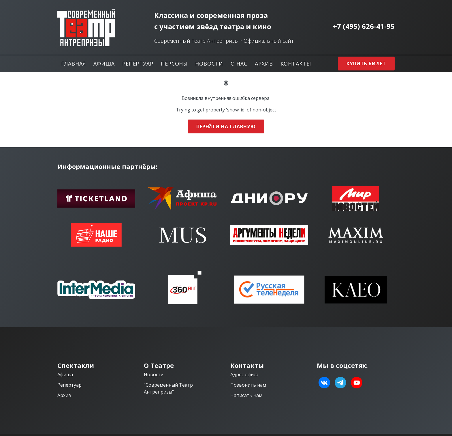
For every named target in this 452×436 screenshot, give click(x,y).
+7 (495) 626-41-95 (364, 26)
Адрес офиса (244, 374)
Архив (264, 63)
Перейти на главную (225, 126)
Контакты (295, 63)
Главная (73, 63)
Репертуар (137, 63)
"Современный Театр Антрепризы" (168, 388)
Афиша (104, 63)
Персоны (174, 63)
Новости (209, 63)
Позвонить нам (248, 385)
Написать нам (246, 395)
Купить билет (366, 63)
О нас (239, 63)
